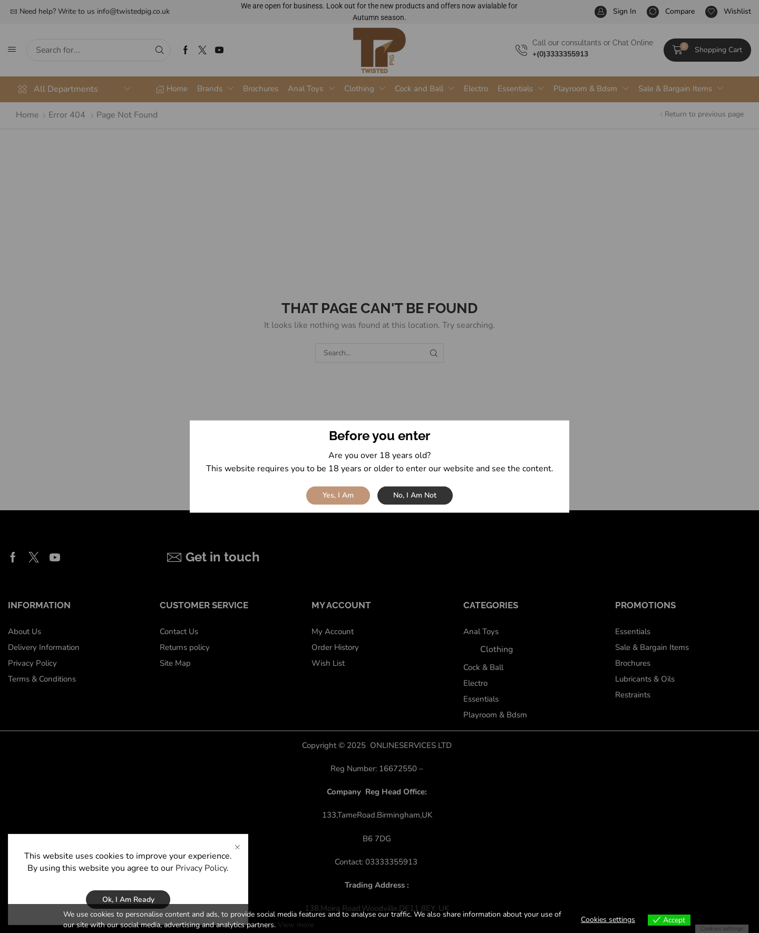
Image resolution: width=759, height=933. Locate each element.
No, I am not (414, 495)
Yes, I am (338, 495)
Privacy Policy (201, 881)
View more (296, 925)
